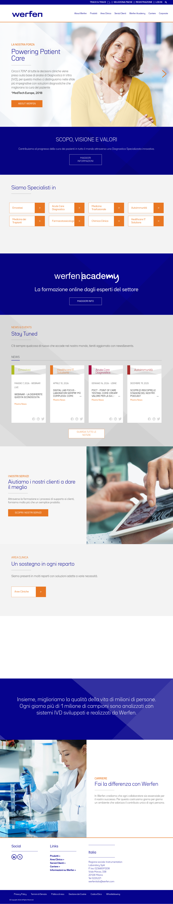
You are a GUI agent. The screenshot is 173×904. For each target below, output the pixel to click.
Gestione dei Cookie (77, 894)
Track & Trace (100, 2)
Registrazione (144, 2)
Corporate (163, 14)
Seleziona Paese (123, 2)
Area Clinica (105, 14)
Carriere (152, 14)
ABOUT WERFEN (27, 104)
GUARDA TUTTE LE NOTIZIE (86, 433)
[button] (164, 97)
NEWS (15, 357)
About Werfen (80, 14)
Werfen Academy (137, 14)
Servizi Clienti (120, 14)
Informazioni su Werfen (62, 870)
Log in (159, 2)
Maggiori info (85, 301)
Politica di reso (57, 894)
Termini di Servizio (39, 894)
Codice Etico (96, 894)
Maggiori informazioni (85, 159)
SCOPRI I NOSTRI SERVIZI (28, 513)
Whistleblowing (113, 894)
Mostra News (20, 404)
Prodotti (93, 14)
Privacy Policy (20, 894)
